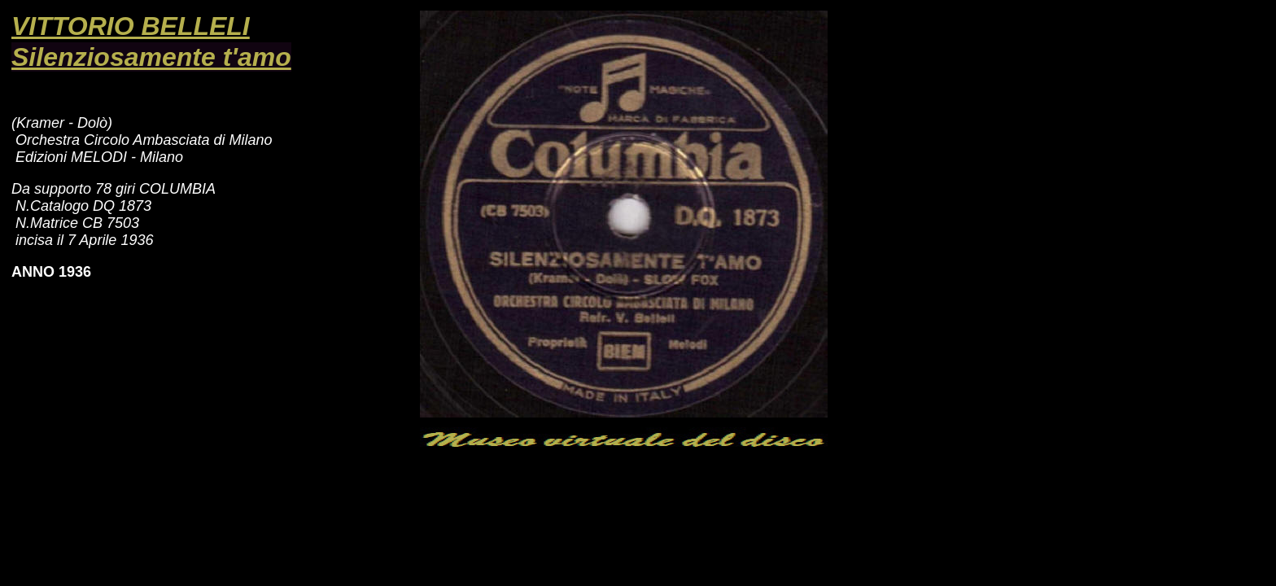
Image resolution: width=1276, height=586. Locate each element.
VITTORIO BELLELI (130, 26)
